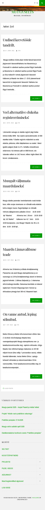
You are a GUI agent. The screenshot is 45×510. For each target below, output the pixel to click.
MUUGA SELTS (22, 12)
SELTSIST (5, 449)
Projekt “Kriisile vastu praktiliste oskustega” (17, 413)
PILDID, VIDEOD (7, 468)
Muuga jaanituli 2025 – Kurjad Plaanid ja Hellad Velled (20, 407)
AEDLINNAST (6, 474)
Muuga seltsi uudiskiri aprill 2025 (13, 426)
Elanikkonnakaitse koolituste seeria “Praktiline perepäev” (21, 433)
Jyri (19, 50)
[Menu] (3, 3)
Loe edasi (36, 98)
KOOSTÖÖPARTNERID (10, 455)
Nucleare (35, 498)
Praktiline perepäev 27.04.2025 (12, 420)
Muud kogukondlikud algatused (12, 481)
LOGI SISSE (6, 487)
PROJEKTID (6, 462)
